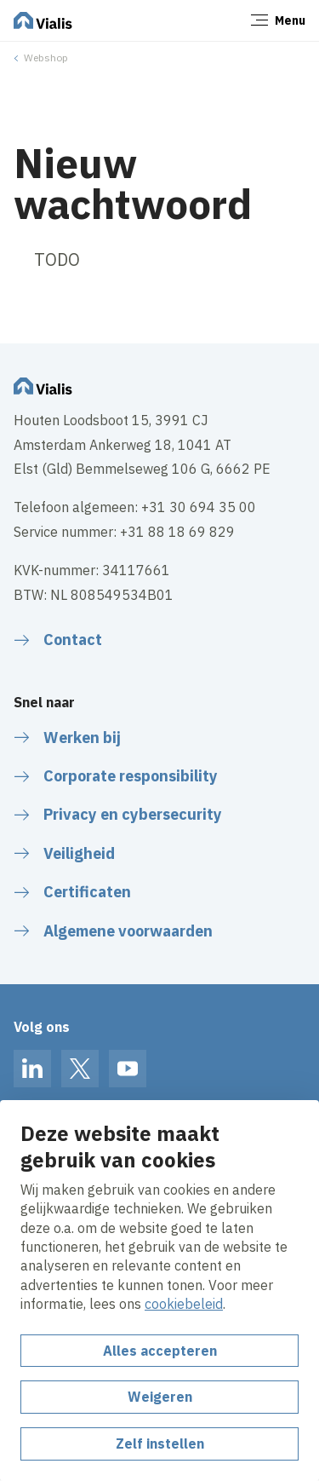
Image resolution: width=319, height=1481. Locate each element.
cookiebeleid (184, 1303)
